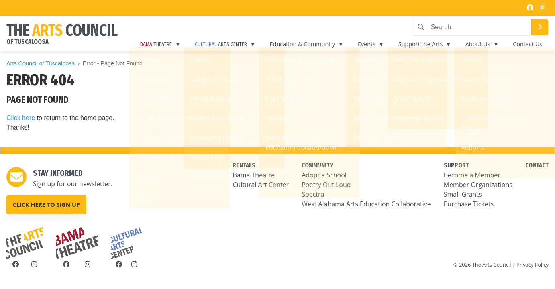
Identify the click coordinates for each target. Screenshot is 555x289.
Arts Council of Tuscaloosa (40, 63)
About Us (477, 44)
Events (366, 44)
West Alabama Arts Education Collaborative (366, 203)
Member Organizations (478, 184)
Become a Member (472, 175)
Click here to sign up (46, 204)
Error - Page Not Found (113, 63)
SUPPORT (456, 165)
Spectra (313, 194)
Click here (20, 117)
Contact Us (527, 44)
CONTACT (537, 165)
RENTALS (244, 165)
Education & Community (302, 44)
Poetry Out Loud (326, 184)
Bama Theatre (254, 175)
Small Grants (463, 194)
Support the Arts (420, 44)
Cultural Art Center (261, 184)
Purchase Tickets (469, 203)
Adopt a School (324, 175)
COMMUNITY (317, 165)
